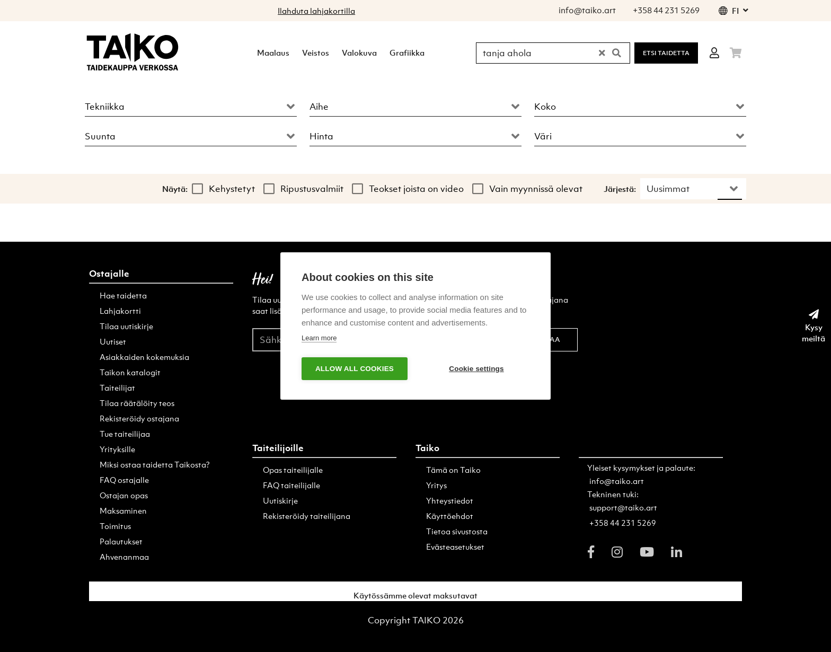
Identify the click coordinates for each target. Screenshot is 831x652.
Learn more (319, 338)
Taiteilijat (117, 387)
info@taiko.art (616, 480)
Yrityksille (117, 449)
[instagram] (617, 551)
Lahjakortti (120, 310)
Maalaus (273, 52)
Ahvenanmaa (124, 556)
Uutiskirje (280, 500)
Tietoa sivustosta (457, 531)
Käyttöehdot (449, 515)
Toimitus (115, 526)
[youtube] (646, 551)
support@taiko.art (623, 507)
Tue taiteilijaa (125, 433)
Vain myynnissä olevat (535, 188)
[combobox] (191, 104)
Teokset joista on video (416, 188)
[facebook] (591, 551)
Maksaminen (123, 510)
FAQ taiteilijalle (291, 485)
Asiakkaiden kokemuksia (144, 356)
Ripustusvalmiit (311, 188)
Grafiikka (407, 52)
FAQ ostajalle (124, 479)
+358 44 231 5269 (622, 522)
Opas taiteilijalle (293, 469)
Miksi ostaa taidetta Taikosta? (155, 464)
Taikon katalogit (130, 372)
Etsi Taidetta (666, 53)
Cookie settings (476, 369)
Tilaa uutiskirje (126, 326)
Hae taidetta (123, 295)
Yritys (436, 485)
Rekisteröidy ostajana (139, 418)
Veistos (315, 52)
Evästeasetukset (455, 546)
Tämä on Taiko (453, 469)
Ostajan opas (124, 495)
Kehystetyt (232, 188)
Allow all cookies (354, 369)
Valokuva (359, 52)
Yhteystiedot (449, 500)
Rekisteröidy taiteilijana (306, 515)
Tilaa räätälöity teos (137, 403)
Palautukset (121, 541)
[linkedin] (676, 551)
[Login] (714, 53)
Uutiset (113, 341)
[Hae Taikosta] (538, 53)
